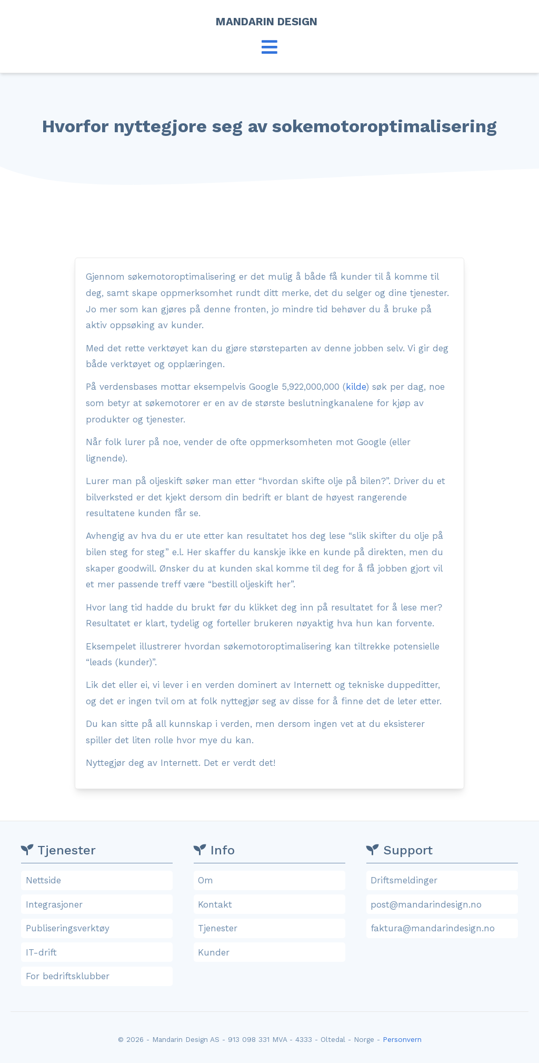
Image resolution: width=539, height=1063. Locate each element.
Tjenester (270, 928)
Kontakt (270, 904)
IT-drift (98, 952)
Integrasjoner (98, 904)
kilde (356, 386)
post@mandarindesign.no (443, 904)
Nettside (98, 880)
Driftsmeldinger (443, 880)
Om (270, 880)
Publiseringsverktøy (98, 928)
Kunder (270, 952)
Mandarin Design (270, 21)
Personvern (402, 1039)
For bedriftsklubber (98, 976)
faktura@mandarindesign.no (443, 928)
